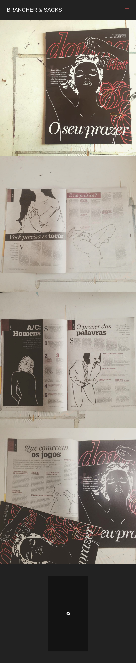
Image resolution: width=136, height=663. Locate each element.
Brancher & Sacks (34, 10)
